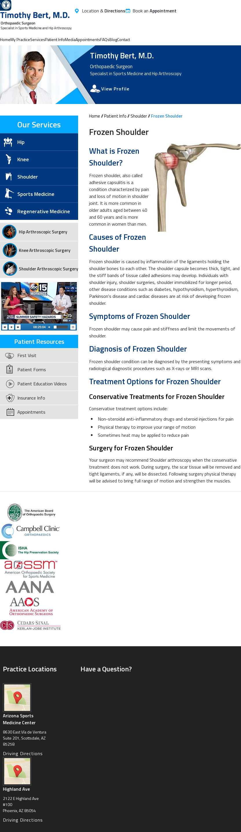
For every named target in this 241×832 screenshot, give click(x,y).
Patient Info (55, 39)
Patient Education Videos (42, 383)
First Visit (26, 355)
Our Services (39, 124)
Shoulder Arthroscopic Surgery (48, 268)
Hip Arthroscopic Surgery (43, 232)
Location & (103, 10)
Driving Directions (23, 753)
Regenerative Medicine (43, 211)
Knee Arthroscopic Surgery (44, 250)
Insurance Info (31, 397)
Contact (123, 39)
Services (37, 39)
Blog (113, 39)
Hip (21, 142)
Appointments (88, 39)
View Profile (115, 88)
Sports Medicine (35, 194)
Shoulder (138, 116)
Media (70, 39)
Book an (154, 10)
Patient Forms (31, 369)
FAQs (104, 39)
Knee (23, 159)
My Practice (20, 39)
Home (5, 39)
